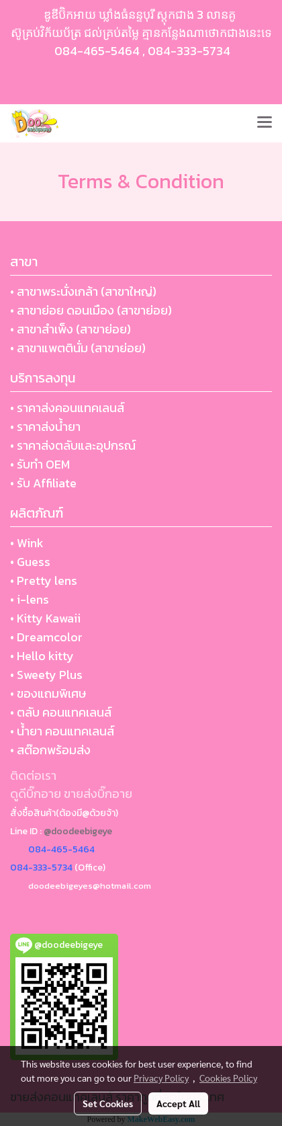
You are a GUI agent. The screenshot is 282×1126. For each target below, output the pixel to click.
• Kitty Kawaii (45, 618)
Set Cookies (108, 1103)
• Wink (27, 543)
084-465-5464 (97, 51)
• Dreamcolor (46, 637)
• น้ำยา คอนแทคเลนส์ (62, 731)
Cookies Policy (228, 1078)
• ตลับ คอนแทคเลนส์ (60, 712)
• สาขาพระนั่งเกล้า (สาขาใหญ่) (83, 291)
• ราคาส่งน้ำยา (45, 426)
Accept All (178, 1103)
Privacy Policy (161, 1078)
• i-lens (29, 599)
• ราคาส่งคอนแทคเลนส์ (67, 408)
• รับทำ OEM (40, 464)
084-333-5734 (189, 51)
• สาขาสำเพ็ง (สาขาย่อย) (70, 329)
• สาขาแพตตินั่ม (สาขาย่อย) (78, 348)
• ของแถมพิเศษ (48, 693)
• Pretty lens (43, 580)
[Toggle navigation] (264, 123)
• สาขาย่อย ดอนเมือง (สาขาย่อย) (91, 310)
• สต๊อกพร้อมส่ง (50, 750)
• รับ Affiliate (43, 483)
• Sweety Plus (46, 675)
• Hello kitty (42, 656)
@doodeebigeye (78, 831)
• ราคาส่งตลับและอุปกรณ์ (73, 445)
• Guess (30, 562)
